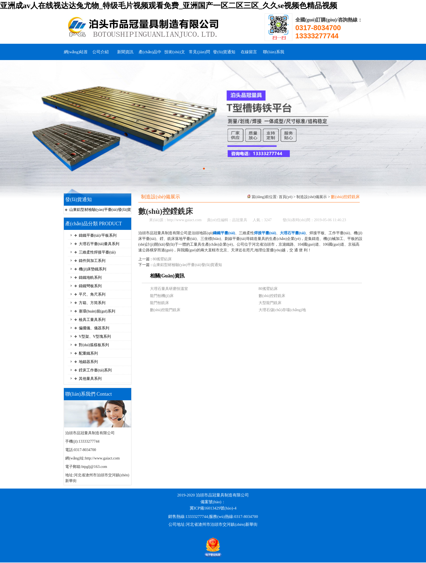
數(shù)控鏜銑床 (272, 296)
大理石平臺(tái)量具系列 (99, 244)
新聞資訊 (125, 52)
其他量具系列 (90, 379)
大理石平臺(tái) (293, 233)
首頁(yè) (286, 197)
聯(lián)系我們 (273, 55)
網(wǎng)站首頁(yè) (76, 55)
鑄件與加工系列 (92, 261)
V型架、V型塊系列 (95, 336)
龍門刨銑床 (159, 303)
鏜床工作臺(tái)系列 (95, 370)
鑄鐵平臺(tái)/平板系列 (98, 235)
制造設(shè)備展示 (311, 197)
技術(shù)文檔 (174, 55)
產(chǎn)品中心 (150, 55)
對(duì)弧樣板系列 (94, 345)
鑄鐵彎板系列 (90, 286)
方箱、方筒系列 (92, 303)
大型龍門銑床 (270, 303)
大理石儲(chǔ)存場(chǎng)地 (282, 310)
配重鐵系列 (88, 353)
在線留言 (249, 52)
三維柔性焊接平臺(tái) (97, 252)
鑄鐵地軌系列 (90, 278)
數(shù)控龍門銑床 (165, 310)
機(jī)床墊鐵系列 (92, 269)
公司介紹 (100, 52)
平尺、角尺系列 (92, 294)
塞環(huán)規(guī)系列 (97, 311)
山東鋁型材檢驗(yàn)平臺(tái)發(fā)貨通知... (100, 211)
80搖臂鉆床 (162, 259)
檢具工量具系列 (92, 320)
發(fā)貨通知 (224, 52)
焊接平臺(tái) (265, 233)
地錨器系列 (88, 362)
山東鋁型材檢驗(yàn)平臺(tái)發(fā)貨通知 (187, 265)
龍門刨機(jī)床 (162, 296)
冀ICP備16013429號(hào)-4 (213, 508)
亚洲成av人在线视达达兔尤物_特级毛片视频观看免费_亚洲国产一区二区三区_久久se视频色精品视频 (168, 5)
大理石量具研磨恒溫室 (169, 289)
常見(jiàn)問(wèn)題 (199, 55)
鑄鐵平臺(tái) (224, 233)
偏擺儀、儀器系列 (94, 328)
